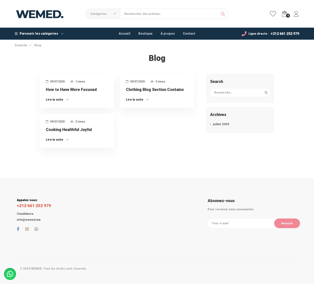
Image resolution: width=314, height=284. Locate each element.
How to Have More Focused (71, 90)
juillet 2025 (221, 124)
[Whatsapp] (36, 229)
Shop (37, 45)
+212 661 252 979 (285, 33)
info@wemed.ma (28, 220)
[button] (10, 274)
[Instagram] (27, 229)
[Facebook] (18, 229)
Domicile (21, 45)
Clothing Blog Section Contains (155, 90)
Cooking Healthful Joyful (69, 130)
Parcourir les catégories (39, 33)
